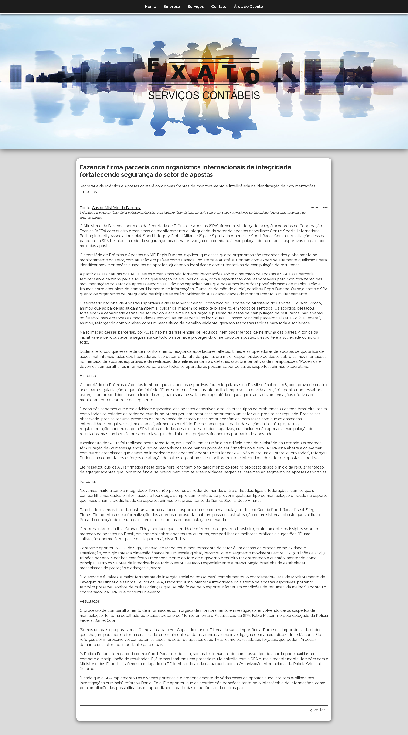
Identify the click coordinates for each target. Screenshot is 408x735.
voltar (317, 709)
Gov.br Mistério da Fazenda (116, 207)
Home (150, 6)
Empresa (172, 6)
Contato (219, 6)
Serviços (196, 6)
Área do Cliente (248, 6)
